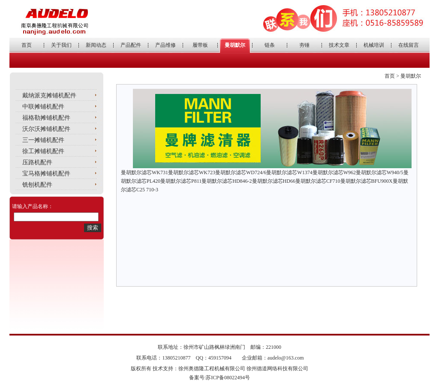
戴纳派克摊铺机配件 (49, 95)
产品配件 (130, 45)
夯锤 (304, 45)
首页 (26, 45)
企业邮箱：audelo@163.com (273, 358)
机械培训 (374, 45)
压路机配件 (37, 162)
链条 (270, 45)
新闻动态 (96, 45)
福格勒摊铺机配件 (46, 118)
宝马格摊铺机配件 (46, 173)
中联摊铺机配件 (43, 106)
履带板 (200, 45)
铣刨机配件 (37, 184)
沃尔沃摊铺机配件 (46, 129)
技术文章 (339, 45)
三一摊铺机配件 (43, 140)
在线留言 (408, 45)
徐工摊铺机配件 (43, 151)
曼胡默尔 (235, 45)
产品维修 (165, 45)
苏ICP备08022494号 (228, 378)
